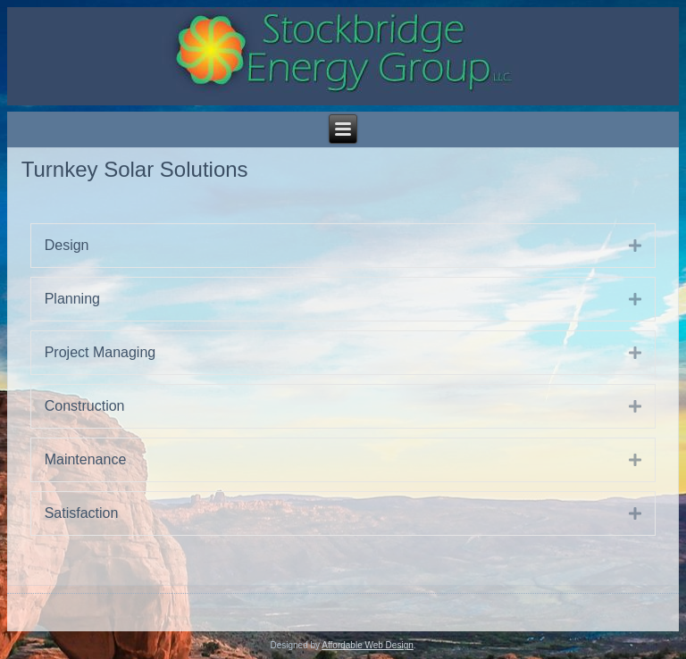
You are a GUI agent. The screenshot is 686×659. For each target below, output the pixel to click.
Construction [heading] (85, 405)
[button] (621, 245)
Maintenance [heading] (86, 459)
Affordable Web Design (367, 645)
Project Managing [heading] (100, 352)
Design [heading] (67, 245)
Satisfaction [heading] (82, 513)
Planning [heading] (72, 298)
